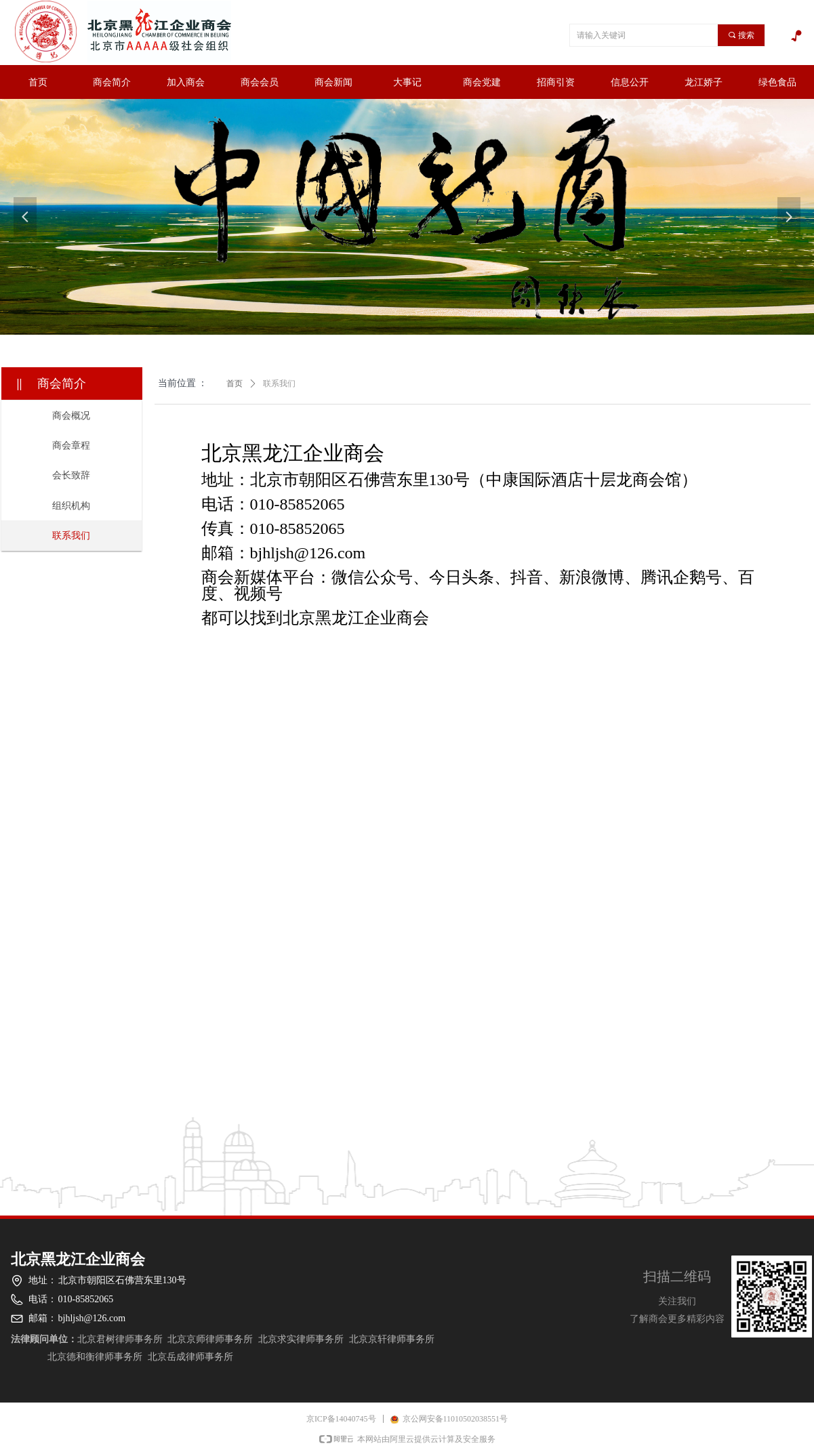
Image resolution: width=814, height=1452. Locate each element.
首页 (234, 383)
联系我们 (279, 383)
